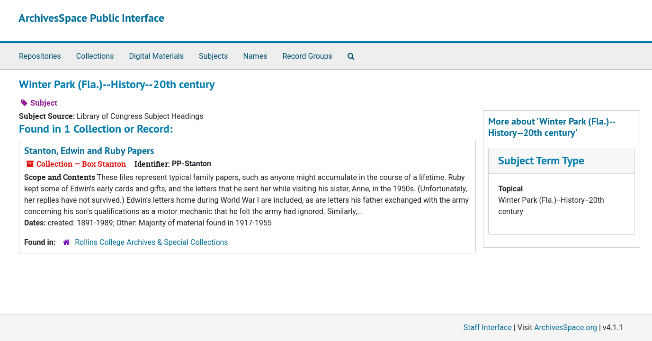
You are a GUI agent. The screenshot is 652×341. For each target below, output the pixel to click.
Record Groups (307, 56)
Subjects (213, 56)
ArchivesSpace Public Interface (91, 17)
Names (255, 56)
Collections (95, 56)
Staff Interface (488, 327)
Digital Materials (156, 56)
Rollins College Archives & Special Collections (151, 242)
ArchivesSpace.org (565, 327)
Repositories (40, 56)
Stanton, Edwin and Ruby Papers (89, 150)
